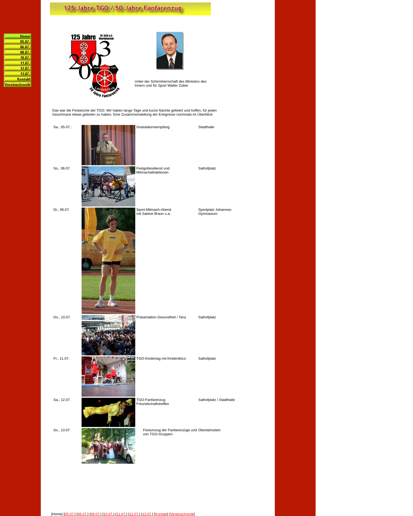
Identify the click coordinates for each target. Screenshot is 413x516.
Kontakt (161, 514)
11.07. (121, 514)
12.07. (134, 514)
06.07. (82, 514)
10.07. (108, 514)
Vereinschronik (181, 514)
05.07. (70, 514)
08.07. (95, 514)
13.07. (147, 514)
